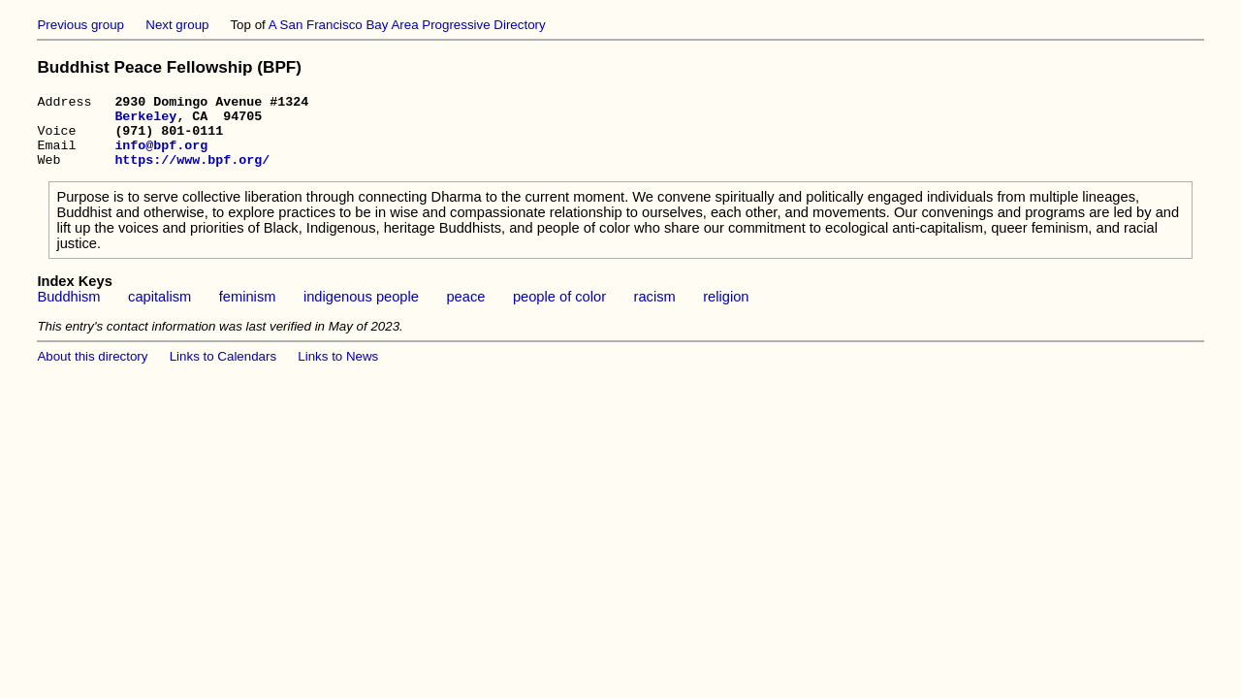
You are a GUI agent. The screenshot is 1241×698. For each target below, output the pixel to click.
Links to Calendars (223, 371)
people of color (559, 311)
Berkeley (145, 121)
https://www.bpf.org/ (192, 173)
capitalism (159, 311)
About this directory (92, 371)
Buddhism (68, 311)
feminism (247, 311)
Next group (176, 24)
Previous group (80, 24)
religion (725, 311)
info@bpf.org (160, 156)
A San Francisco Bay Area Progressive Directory (407, 24)
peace (465, 311)
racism (655, 311)
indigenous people (361, 311)
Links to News (338, 371)
